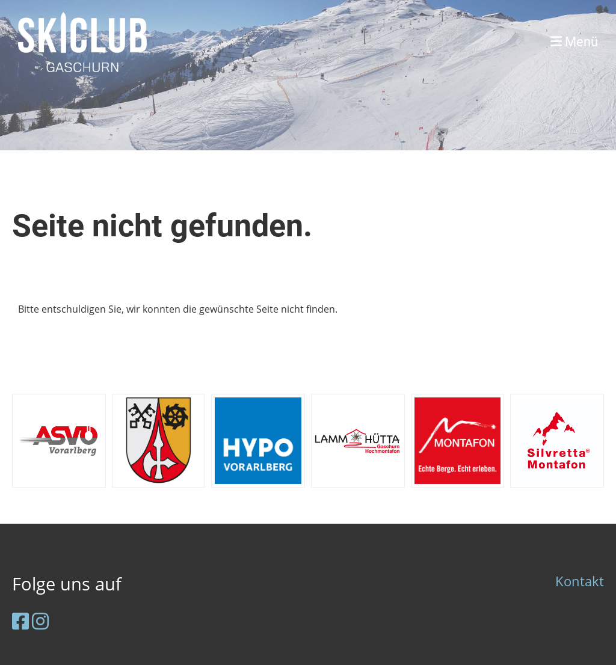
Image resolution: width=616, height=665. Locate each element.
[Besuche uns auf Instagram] (40, 621)
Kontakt (579, 581)
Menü (574, 41)
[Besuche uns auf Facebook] (20, 621)
